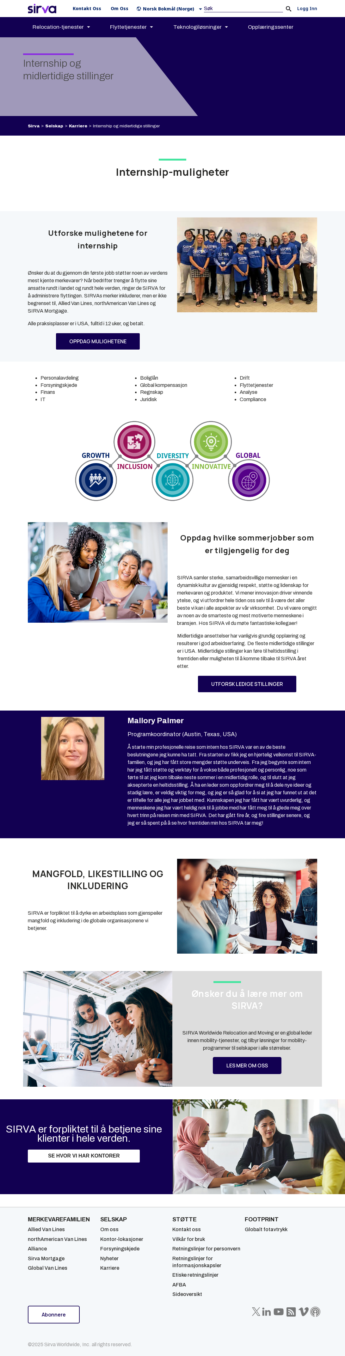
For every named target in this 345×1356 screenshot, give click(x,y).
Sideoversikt (187, 1294)
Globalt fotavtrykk (266, 1229)
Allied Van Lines (46, 1229)
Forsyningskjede (119, 1248)
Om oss (109, 1229)
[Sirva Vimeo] (304, 1312)
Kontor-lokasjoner (121, 1239)
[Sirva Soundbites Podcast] (315, 1312)
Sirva (34, 126)
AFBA (179, 1284)
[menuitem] (67, 27)
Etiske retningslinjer (195, 1275)
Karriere (78, 126)
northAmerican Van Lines (57, 1239)
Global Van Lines (47, 1268)
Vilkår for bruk (188, 1239)
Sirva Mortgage (46, 1258)
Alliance (37, 1248)
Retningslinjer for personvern (206, 1248)
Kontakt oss (186, 1229)
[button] (170, 9)
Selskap (54, 126)
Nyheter (109, 1258)
